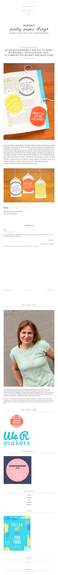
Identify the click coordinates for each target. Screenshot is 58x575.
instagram (23, 7)
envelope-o (34, 2)
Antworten (51, 240)
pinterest (26, 7)
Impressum (29, 504)
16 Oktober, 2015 (9, 232)
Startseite (29, 290)
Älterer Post (50, 290)
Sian (5, 230)
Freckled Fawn (24, 149)
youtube (29, 7)
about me (29, 495)
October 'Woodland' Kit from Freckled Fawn (20, 208)
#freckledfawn (25, 47)
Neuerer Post (8, 290)
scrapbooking (29, 497)
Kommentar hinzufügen (47, 244)
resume (29, 500)
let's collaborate (29, 502)
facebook (32, 7)
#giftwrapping (33, 47)
